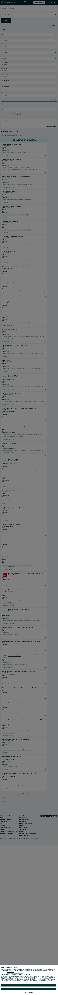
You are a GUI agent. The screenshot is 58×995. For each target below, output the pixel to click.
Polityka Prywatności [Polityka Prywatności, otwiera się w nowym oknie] (18, 973)
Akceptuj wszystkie (28, 985)
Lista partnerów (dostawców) (7, 981)
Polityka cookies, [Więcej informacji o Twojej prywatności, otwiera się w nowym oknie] (10, 973)
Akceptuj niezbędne (28, 988)
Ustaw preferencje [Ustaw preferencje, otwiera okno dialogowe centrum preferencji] (29, 992)
